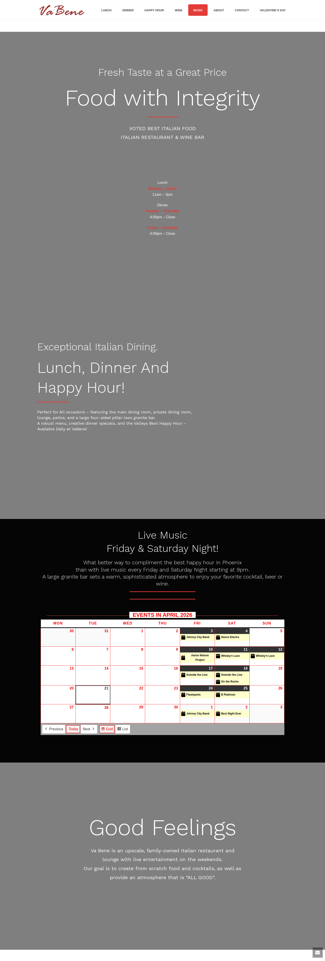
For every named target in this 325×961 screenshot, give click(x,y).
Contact (242, 10)
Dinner (128, 10)
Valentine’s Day (273, 10)
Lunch (106, 10)
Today (73, 729)
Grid (107, 729)
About (219, 10)
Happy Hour (154, 10)
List (122, 729)
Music (198, 10)
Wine (178, 10)
